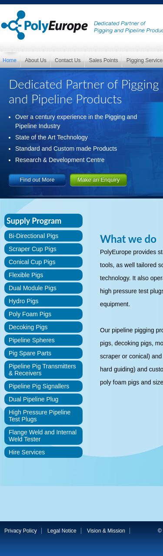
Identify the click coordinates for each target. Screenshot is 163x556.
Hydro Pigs (23, 301)
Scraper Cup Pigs (33, 248)
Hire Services (27, 452)
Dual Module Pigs (33, 288)
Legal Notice (62, 531)
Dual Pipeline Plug (33, 399)
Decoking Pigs (28, 327)
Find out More (37, 179)
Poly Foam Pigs (30, 314)
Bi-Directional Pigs (33, 235)
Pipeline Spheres (32, 340)
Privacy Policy (20, 531)
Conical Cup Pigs (32, 261)
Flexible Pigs (26, 274)
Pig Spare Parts (30, 353)
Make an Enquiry (98, 179)
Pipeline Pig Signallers (39, 386)
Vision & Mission (106, 531)
